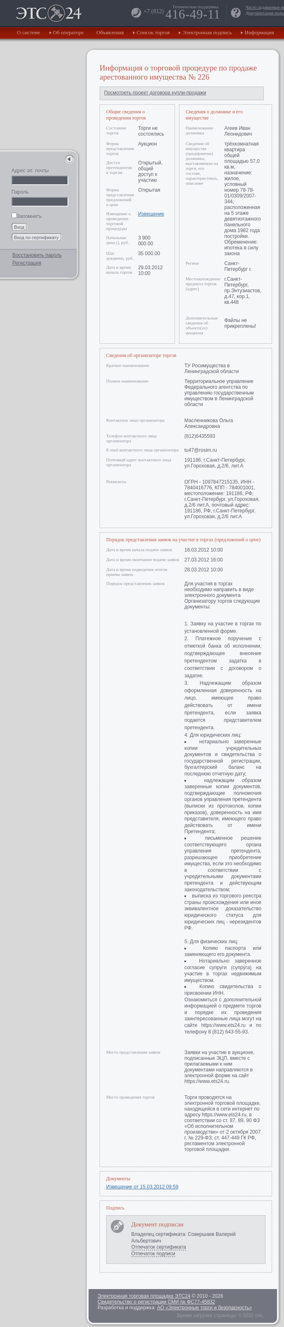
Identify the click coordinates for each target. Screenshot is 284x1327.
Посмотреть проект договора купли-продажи (155, 93)
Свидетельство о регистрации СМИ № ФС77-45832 (156, 1302)
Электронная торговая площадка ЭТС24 (144, 1296)
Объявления (110, 32)
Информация (259, 32)
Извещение (151, 214)
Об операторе (68, 32)
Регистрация (26, 263)
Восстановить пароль (37, 255)
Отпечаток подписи (153, 1254)
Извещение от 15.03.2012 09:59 (142, 1187)
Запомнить (27, 216)
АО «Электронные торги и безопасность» (204, 1308)
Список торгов (153, 32)
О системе (28, 32)
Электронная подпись (207, 32)
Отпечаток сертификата (158, 1247)
